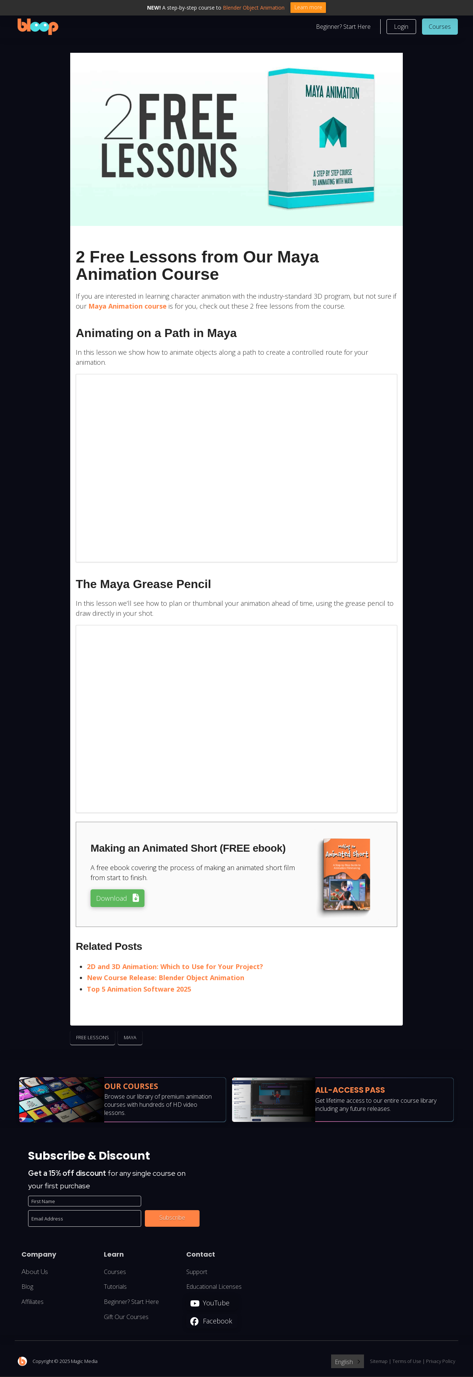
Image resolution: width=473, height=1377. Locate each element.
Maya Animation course (127, 307)
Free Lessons (92, 1038)
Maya (130, 1038)
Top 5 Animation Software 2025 (139, 990)
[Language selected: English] (347, 1362)
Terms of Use (406, 1362)
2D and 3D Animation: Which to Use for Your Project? (175, 967)
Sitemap (379, 1362)
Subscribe (172, 1219)
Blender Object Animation (254, 7)
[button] (401, 27)
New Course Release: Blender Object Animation (165, 978)
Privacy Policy (440, 1362)
